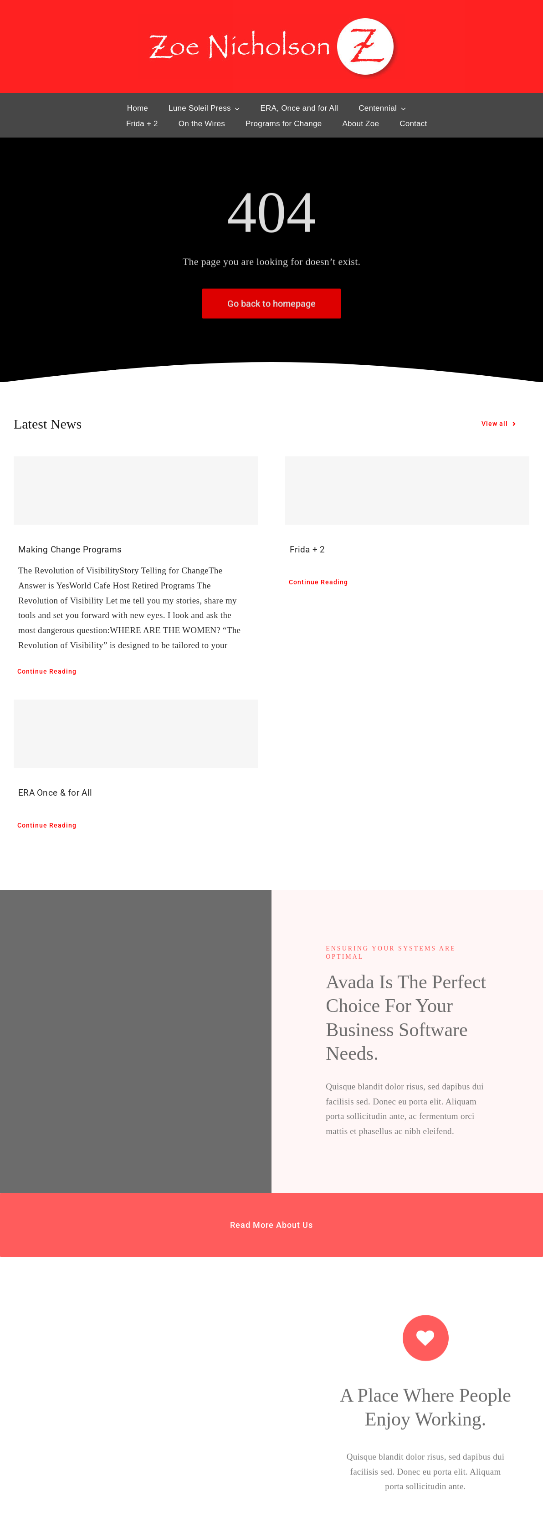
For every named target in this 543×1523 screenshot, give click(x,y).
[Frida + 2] (407, 490)
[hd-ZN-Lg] (271, 18)
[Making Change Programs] (136, 490)
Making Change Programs (70, 549)
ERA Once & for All (55, 792)
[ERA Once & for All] (136, 734)
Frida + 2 (307, 549)
